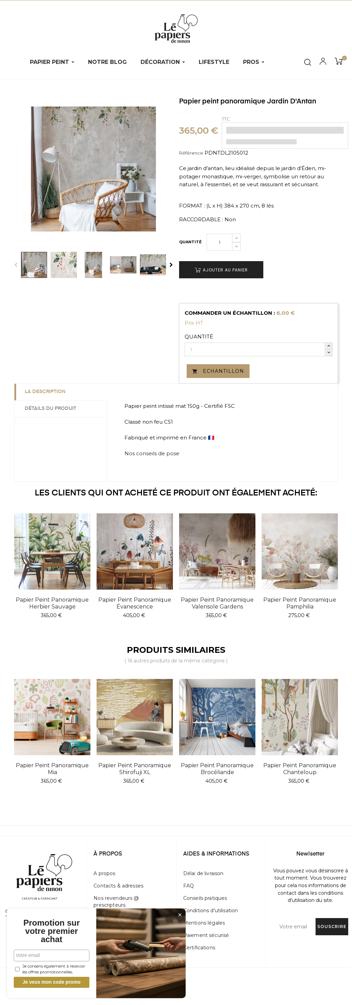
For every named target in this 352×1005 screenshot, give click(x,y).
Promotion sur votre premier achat (51, 931)
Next (171, 264)
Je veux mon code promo (52, 982)
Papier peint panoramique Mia (52, 768)
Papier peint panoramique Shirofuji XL (134, 768)
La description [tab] (45, 391)
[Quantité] (219, 242)
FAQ (188, 886)
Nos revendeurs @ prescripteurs (116, 901)
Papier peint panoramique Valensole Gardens (217, 603)
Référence (191, 153)
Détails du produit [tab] (50, 408)
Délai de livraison (203, 873)
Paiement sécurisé (206, 935)
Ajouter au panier (221, 270)
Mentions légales (204, 923)
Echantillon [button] (218, 371)
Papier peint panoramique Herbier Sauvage (52, 603)
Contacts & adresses (118, 886)
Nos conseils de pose (151, 453)
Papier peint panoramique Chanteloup (299, 768)
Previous (15, 264)
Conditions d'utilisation (210, 910)
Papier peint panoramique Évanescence (134, 603)
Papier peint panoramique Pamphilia (299, 603)
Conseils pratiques (205, 898)
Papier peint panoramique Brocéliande (217, 768)
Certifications (199, 948)
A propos (104, 873)
